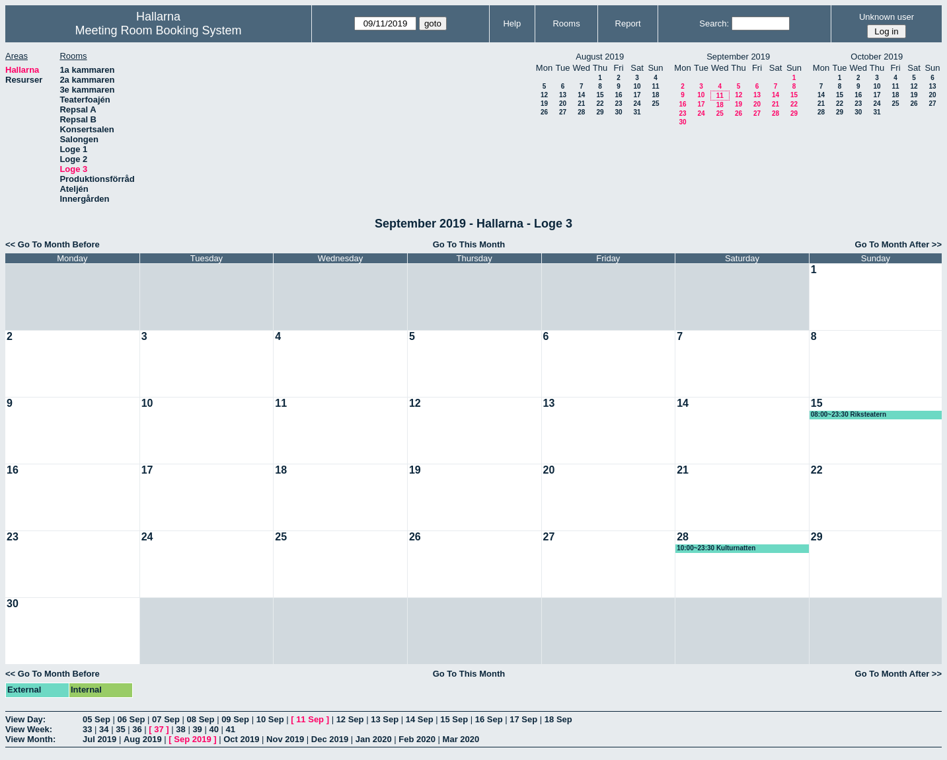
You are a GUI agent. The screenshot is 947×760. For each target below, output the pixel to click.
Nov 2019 (285, 739)
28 (581, 112)
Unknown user (886, 17)
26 (544, 112)
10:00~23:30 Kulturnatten (716, 548)
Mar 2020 (461, 739)
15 (599, 95)
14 (581, 95)
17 (636, 95)
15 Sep (454, 719)
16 (618, 95)
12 (544, 95)
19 (544, 103)
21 (581, 103)
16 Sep (489, 719)
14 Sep (420, 719)
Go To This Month (469, 244)
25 (655, 103)
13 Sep (384, 719)
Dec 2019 (329, 739)
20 (562, 103)
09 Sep (235, 719)
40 (213, 729)
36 (136, 729)
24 (636, 103)
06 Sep (131, 719)
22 (599, 103)
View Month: (30, 739)
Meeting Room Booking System (158, 30)
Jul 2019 (99, 739)
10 (636, 86)
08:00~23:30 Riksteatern (848, 414)
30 (618, 112)
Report (628, 23)
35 (120, 729)
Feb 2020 (417, 739)
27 (562, 112)
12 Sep (350, 719)
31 (636, 112)
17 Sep (523, 719)
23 (618, 103)
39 (197, 729)
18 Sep (558, 719)
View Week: (28, 729)
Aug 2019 (143, 739)
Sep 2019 (192, 739)
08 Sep (201, 719)
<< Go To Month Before (52, 244)
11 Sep (310, 719)
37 (158, 729)
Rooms (566, 23)
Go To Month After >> (898, 244)
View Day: (25, 719)
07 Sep (166, 719)
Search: (714, 23)
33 (87, 729)
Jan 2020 (374, 739)
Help (512, 23)
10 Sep (270, 719)
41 (230, 729)
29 (599, 112)
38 (180, 729)
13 (562, 95)
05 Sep (96, 719)
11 (655, 86)
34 (103, 729)
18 (655, 95)
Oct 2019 (241, 739)
